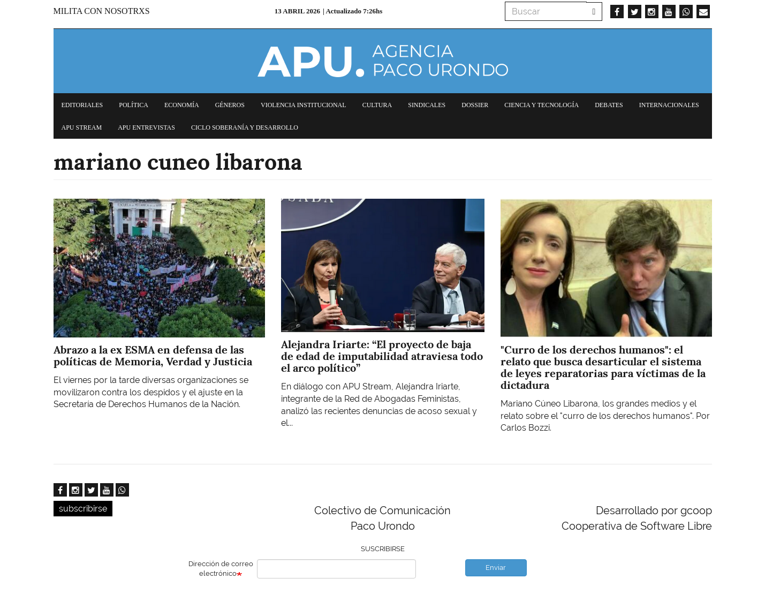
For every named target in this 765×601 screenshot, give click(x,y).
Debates (609, 105)
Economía (181, 105)
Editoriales (82, 105)
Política (133, 105)
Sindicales (426, 105)
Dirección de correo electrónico (220, 569)
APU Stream (82, 127)
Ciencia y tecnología (541, 105)
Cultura (377, 105)
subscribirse (83, 509)
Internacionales (669, 105)
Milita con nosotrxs (102, 11)
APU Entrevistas (146, 127)
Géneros (230, 105)
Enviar (496, 568)
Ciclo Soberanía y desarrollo (244, 127)
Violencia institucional (303, 105)
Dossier (474, 105)
